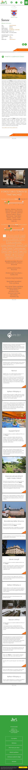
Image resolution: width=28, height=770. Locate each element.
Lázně (15, 251)
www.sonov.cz (12, 39)
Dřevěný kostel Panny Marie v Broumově (14, 263)
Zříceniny (10, 248)
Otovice (14, 218)
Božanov (13, 209)
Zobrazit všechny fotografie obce (14, 186)
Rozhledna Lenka (13, 291)
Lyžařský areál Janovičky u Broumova (14, 268)
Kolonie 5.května (11, 214)
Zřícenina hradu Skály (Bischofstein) (14, 294)
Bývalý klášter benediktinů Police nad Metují (14, 282)
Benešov (7, 209)
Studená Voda (17, 219)
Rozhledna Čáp (14, 296)
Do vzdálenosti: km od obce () (14, 224)
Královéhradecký (12, 25)
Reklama (14, 743)
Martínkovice (9, 216)
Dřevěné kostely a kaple (19, 248)
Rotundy (4, 251)
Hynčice (8, 212)
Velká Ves (14, 221)
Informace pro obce (14, 747)
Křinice (19, 214)
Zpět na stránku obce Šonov (21, 134)
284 (10, 36)
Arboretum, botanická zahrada (8, 245)
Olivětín (9, 218)
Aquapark (22, 236)
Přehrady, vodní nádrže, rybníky (14, 242)
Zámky (4, 248)
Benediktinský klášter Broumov (13, 261)
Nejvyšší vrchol (22, 251)
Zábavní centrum (9, 257)
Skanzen (22, 239)
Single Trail (14, 254)
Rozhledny (19, 245)
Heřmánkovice (19, 211)
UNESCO (6, 239)
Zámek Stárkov (13, 290)
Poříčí (18, 218)
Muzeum (21, 254)
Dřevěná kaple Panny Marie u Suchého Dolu (14, 273)
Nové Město (17, 216)
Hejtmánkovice (9, 211)
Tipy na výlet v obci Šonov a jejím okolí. (9, 127)
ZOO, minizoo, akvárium (12, 236)
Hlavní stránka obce (23, 49)
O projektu (14, 738)
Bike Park (7, 254)
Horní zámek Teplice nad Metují (14, 286)
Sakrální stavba (19, 257)
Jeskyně (10, 251)
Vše (4, 236)
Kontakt (14, 761)
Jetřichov (19, 212)
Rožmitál (9, 219)
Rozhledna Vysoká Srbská (14, 288)
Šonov (5, 20)
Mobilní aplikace (14, 752)
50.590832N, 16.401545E (14, 29)
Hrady (25, 245)
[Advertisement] (14, 154)
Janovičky (13, 212)
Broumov (11, 28)
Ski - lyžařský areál (14, 239)
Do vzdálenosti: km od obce (9, 199)
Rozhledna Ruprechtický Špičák (14, 278)
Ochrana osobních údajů (14, 757)
